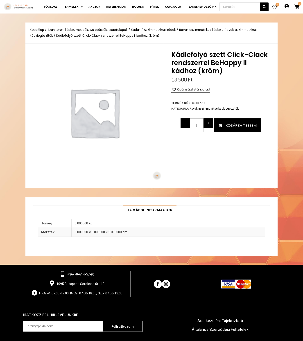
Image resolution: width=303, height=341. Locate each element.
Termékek (73, 7)
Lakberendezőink (203, 7)
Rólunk (138, 7)
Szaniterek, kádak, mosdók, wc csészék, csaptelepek (88, 30)
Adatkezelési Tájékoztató (220, 321)
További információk (149, 210)
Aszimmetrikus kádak (161, 30)
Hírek (154, 7)
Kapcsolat (174, 7)
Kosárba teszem (241, 125)
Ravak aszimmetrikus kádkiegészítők (214, 109)
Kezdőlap (37, 30)
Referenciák (116, 7)
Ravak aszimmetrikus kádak (201, 30)
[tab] (149, 210)
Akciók (94, 7)
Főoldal (50, 7)
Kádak (136, 30)
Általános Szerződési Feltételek (220, 329)
